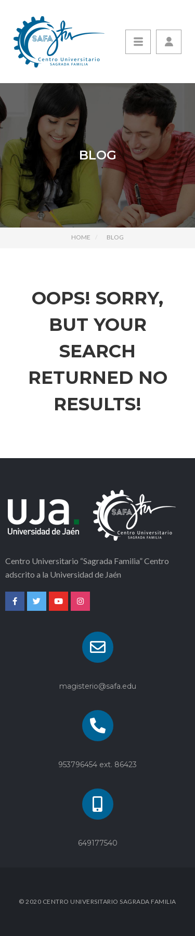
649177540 (98, 843)
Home (80, 237)
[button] (168, 42)
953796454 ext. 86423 (97, 764)
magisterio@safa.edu (97, 686)
